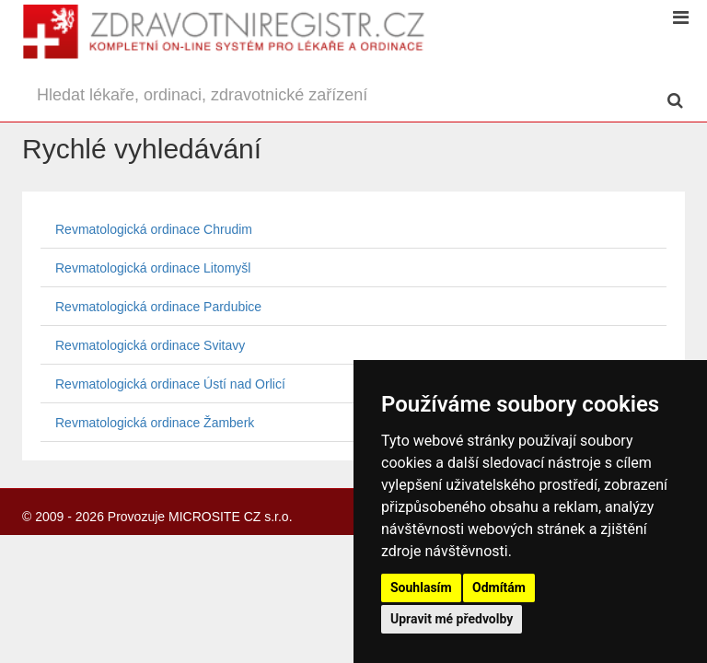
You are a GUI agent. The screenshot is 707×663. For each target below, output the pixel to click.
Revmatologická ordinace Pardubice (158, 306)
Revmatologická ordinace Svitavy (150, 345)
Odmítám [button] (499, 587)
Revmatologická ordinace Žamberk (154, 422)
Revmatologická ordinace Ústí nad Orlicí (170, 384)
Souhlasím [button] (421, 587)
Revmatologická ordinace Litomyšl (152, 268)
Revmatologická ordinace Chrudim (153, 229)
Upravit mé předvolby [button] (451, 618)
